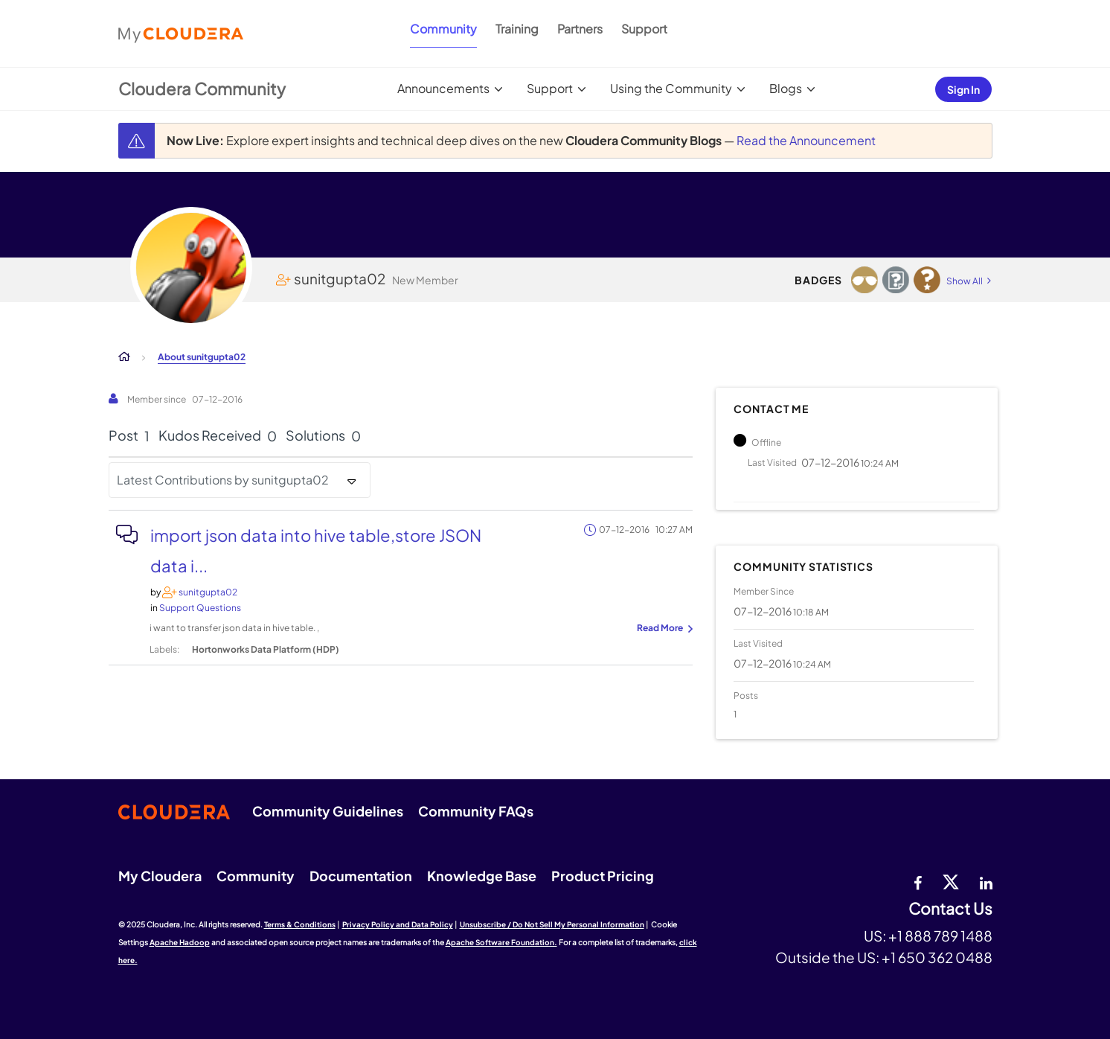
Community (443, 28)
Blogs (785, 88)
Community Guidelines (327, 810)
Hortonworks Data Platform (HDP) (265, 649)
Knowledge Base (481, 875)
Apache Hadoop (180, 942)
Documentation (360, 875)
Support (644, 28)
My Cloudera (160, 875)
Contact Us (950, 909)
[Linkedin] (986, 881)
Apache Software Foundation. (501, 942)
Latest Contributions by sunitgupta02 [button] (223, 479)
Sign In (963, 89)
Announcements (443, 88)
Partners (580, 28)
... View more (663, 628)
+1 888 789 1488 (940, 935)
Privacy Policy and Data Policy (397, 924)
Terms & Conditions (300, 924)
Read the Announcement (806, 140)
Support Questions (200, 607)
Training (517, 28)
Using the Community (671, 88)
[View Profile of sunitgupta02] (208, 592)
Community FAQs (475, 810)
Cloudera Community (202, 88)
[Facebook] (918, 881)
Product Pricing (602, 875)
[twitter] (951, 881)
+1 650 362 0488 (937, 957)
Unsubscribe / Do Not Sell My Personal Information (552, 924)
